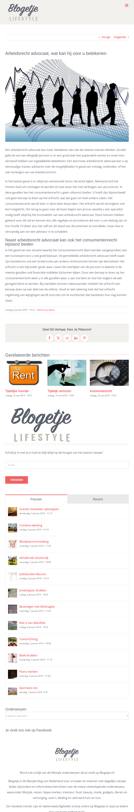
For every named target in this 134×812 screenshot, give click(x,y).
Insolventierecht (101, 391)
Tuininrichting (28, 639)
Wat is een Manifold (32, 623)
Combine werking (30, 525)
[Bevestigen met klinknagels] (12, 607)
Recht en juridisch (46, 309)
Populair (36, 499)
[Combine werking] (12, 526)
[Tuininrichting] (12, 640)
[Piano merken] (12, 672)
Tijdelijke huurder (17, 391)
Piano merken (28, 672)
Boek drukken (28, 655)
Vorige (106, 37)
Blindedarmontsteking (34, 541)
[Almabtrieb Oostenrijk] (12, 559)
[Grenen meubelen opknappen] (12, 510)
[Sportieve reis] (12, 689)
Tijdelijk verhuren (59, 391)
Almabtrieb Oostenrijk (33, 558)
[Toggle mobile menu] (127, 5)
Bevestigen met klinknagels (37, 607)
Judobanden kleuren (32, 574)
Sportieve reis (28, 688)
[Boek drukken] (12, 656)
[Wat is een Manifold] (12, 624)
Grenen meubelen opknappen (39, 509)
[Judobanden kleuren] (12, 575)
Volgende (120, 37)
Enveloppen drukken (32, 590)
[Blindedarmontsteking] (12, 542)
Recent (98, 499)
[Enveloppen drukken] (12, 591)
